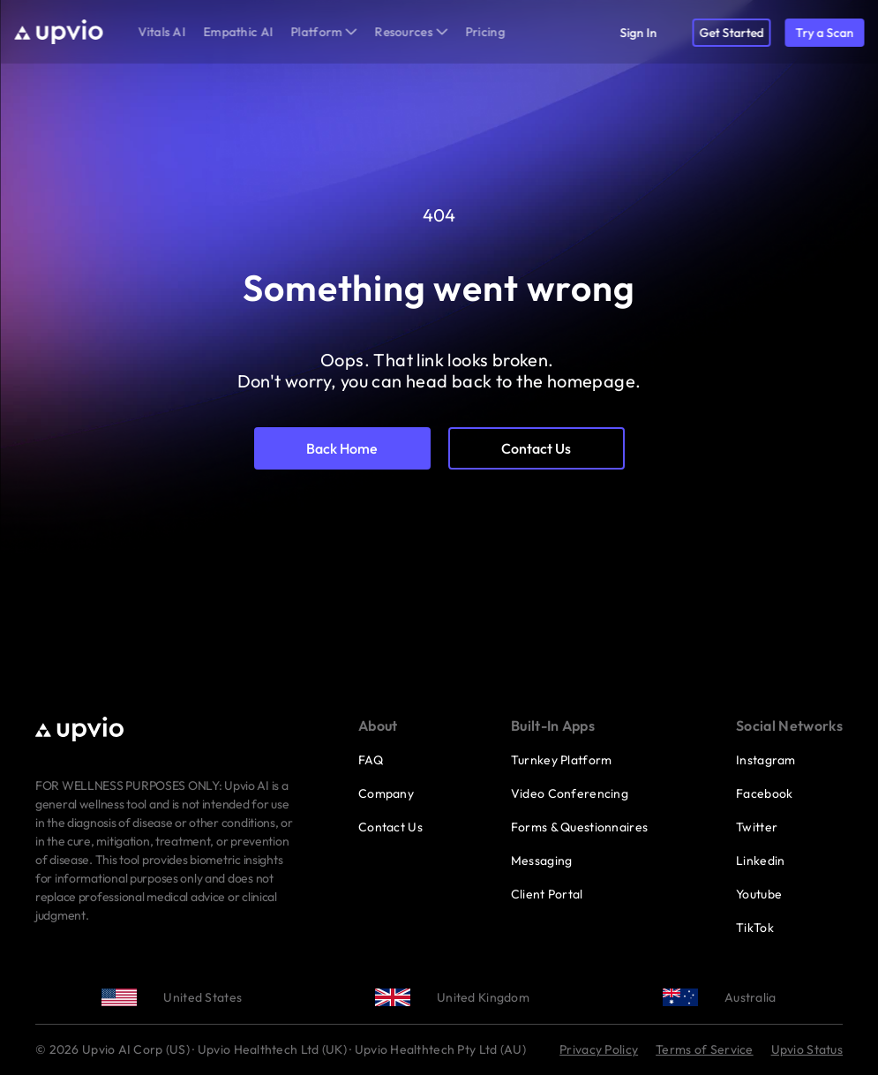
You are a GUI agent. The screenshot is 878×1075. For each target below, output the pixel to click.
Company (386, 793)
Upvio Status (807, 1049)
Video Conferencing (569, 793)
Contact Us (390, 827)
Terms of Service (704, 1049)
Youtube (759, 894)
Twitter (756, 827)
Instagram (766, 760)
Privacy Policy (598, 1049)
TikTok (755, 928)
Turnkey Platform (561, 760)
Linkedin (760, 860)
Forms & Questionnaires (579, 827)
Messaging (542, 860)
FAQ (370, 760)
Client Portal (547, 894)
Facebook (764, 793)
